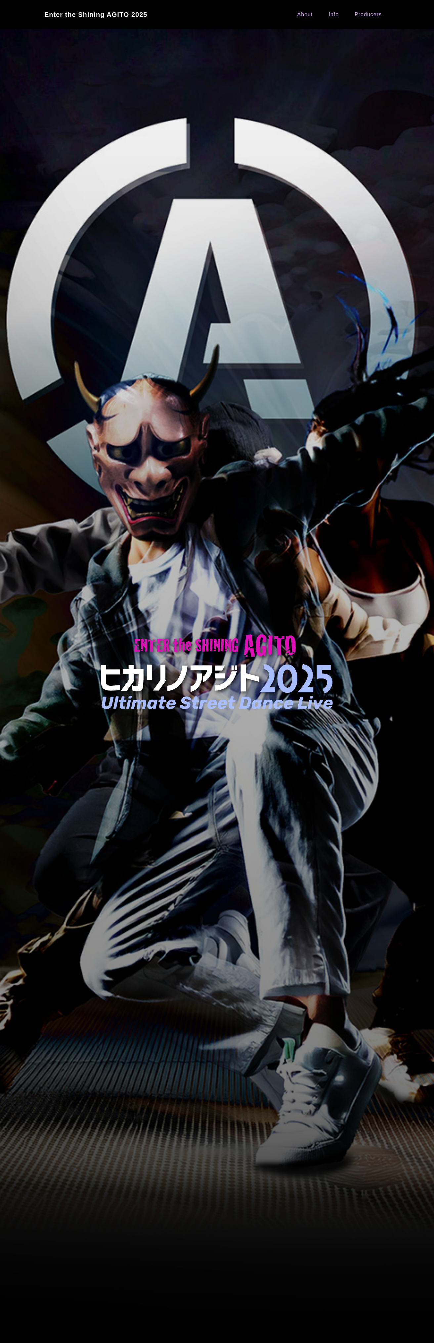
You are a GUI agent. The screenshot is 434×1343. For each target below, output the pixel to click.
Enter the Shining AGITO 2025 (95, 14)
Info (333, 14)
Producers (368, 14)
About (305, 14)
